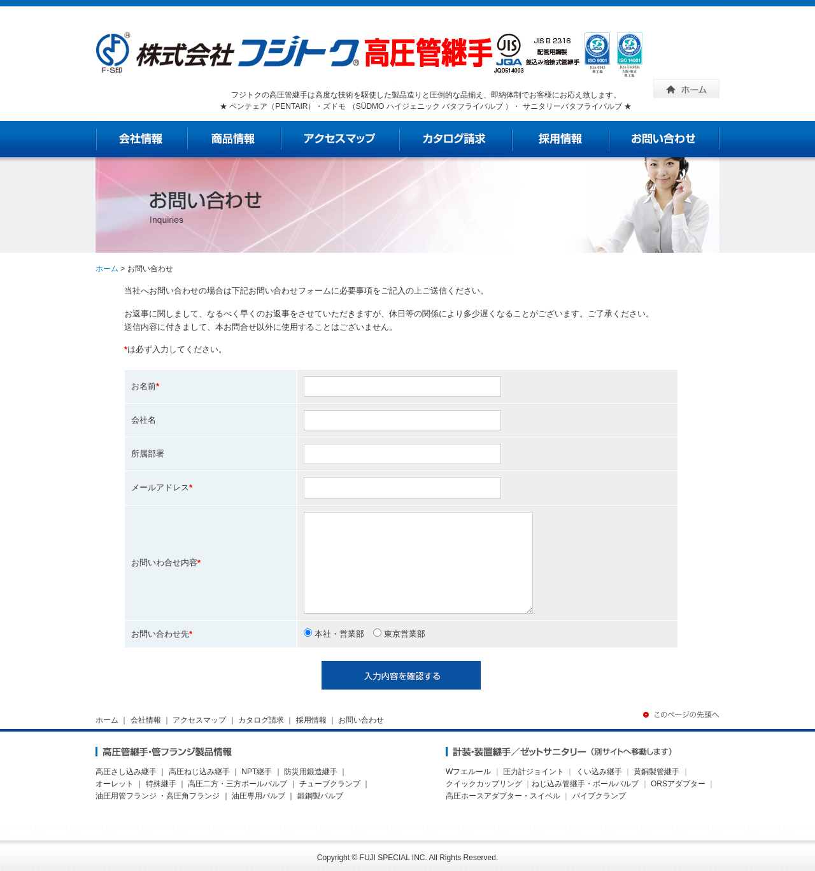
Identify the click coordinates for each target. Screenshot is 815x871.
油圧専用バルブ (258, 795)
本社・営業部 (334, 634)
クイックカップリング (484, 783)
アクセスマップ (199, 720)
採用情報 (311, 720)
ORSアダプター (678, 783)
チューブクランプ (329, 783)
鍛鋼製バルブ (320, 795)
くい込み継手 (599, 771)
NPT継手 (256, 771)
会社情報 (146, 720)
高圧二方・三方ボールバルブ (237, 783)
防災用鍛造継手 (310, 771)
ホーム (107, 268)
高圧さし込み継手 (126, 771)
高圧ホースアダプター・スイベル (503, 795)
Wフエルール (468, 771)
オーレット (115, 783)
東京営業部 (399, 634)
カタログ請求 (261, 720)
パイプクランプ (599, 795)
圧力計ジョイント (533, 771)
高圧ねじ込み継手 (199, 771)
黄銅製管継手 (656, 771)
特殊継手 (161, 783)
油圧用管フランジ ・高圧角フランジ (158, 795)
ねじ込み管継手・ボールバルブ (585, 783)
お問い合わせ (361, 720)
